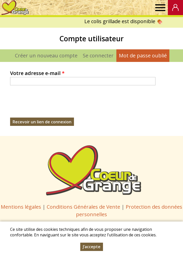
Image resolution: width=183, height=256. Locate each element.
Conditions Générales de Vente (84, 206)
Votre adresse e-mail (37, 73)
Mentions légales (21, 206)
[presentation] (48, 108)
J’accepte (91, 246)
